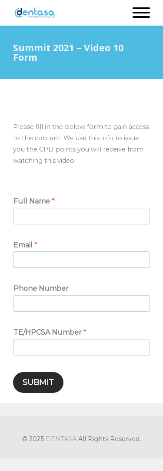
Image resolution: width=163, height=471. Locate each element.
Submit (38, 382)
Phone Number (41, 288)
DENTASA (61, 439)
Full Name (34, 201)
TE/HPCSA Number (49, 332)
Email (25, 245)
